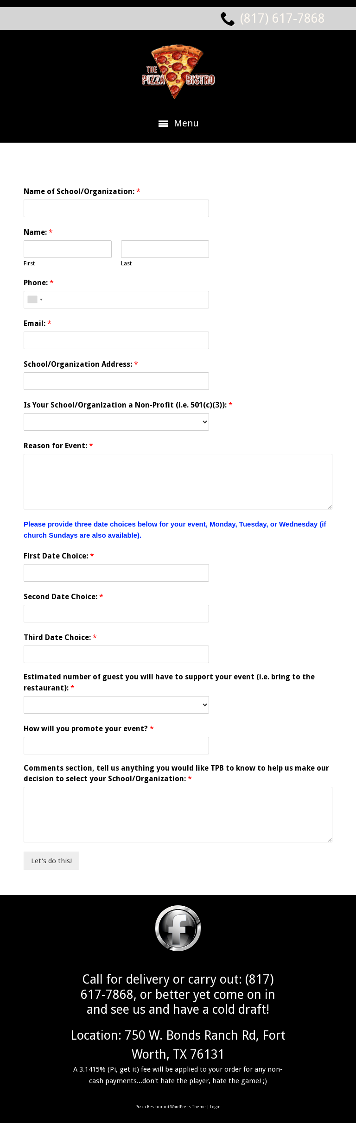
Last (126, 263)
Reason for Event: (58, 445)
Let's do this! (51, 861)
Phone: (39, 282)
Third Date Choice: (60, 637)
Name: (38, 232)
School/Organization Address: (81, 364)
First (29, 263)
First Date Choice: (59, 556)
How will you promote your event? (89, 728)
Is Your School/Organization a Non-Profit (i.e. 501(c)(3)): (128, 405)
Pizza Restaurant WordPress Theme (170, 1106)
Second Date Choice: (63, 596)
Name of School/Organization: (82, 191)
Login (215, 1106)
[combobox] (34, 299)
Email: (37, 323)
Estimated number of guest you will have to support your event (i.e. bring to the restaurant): (169, 682)
